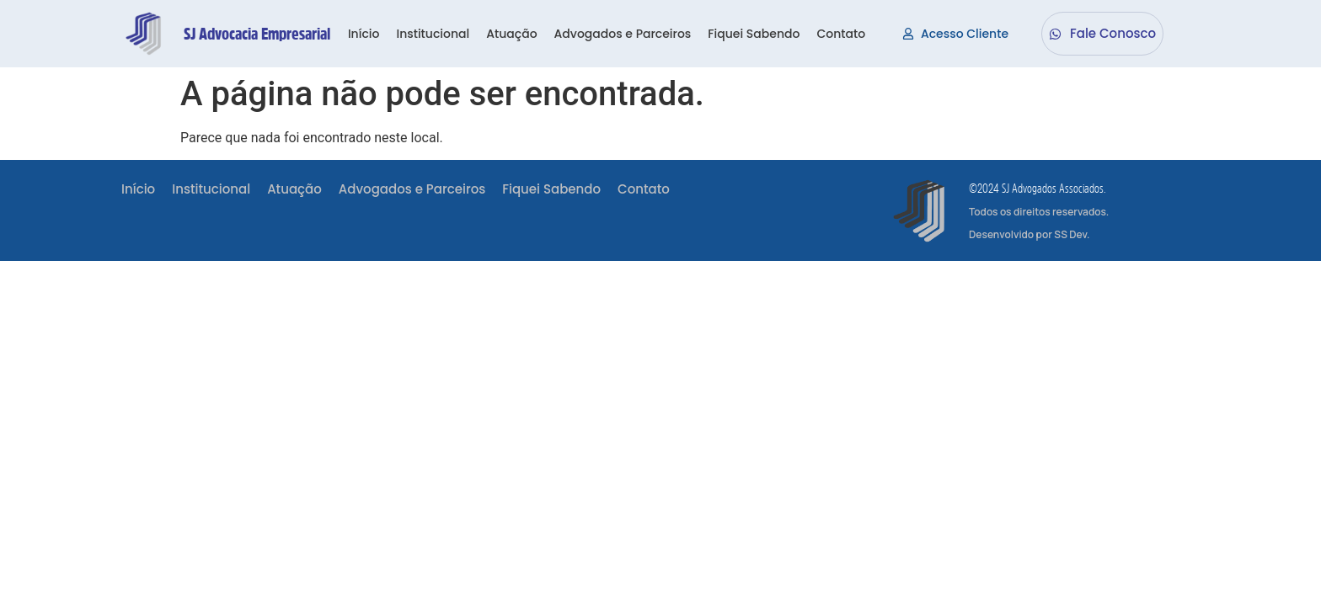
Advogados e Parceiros (623, 33)
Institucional (432, 33)
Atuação (511, 33)
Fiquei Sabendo (754, 33)
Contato (840, 33)
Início (364, 33)
